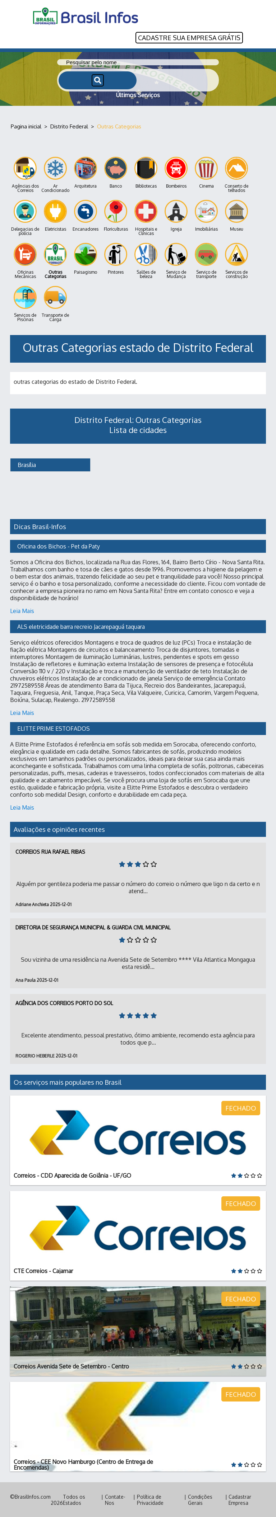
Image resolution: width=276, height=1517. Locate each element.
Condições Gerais (200, 1499)
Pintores (115, 258)
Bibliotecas (145, 172)
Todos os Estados (74, 1499)
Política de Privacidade (150, 1499)
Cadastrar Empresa (240, 1499)
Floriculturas (116, 215)
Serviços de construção (236, 260)
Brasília (26, 464)
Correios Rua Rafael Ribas (50, 851)
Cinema (206, 172)
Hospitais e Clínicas (145, 217)
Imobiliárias (206, 215)
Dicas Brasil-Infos (40, 526)
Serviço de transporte (206, 260)
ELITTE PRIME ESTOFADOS (53, 728)
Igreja (176, 215)
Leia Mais (22, 610)
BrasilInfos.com (33, 1496)
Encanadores (85, 215)
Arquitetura (85, 172)
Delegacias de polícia (25, 217)
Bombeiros (176, 172)
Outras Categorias (55, 260)
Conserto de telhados (236, 174)
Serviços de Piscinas (25, 304)
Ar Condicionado (55, 174)
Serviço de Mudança (176, 260)
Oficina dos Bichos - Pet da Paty (58, 546)
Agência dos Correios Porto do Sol (64, 1003)
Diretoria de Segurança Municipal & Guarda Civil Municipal (93, 927)
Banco (115, 172)
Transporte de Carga (55, 304)
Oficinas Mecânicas (25, 260)
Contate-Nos (115, 1499)
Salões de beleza (145, 260)
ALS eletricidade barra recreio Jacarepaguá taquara (81, 626)
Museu (236, 215)
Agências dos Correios (25, 174)
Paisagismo (85, 258)
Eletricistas (55, 215)
